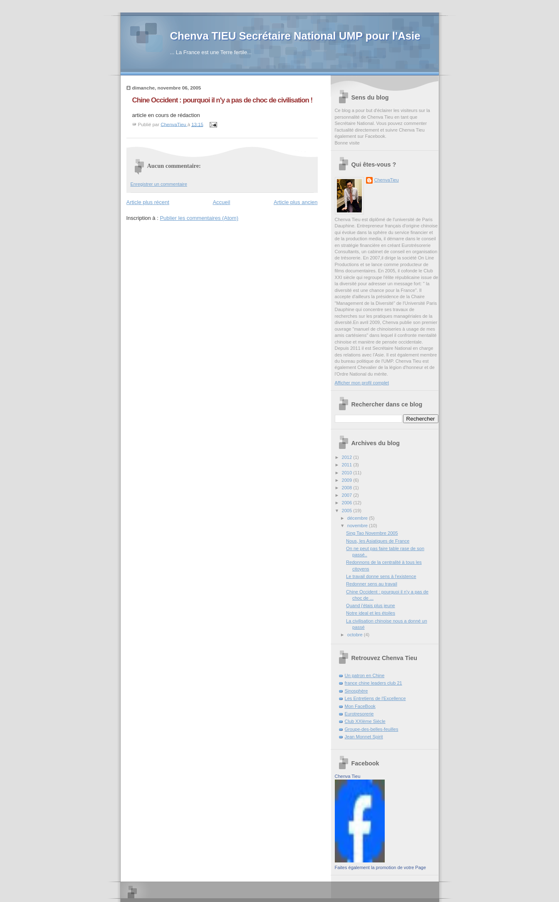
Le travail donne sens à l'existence (381, 576)
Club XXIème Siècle (365, 721)
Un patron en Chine (365, 675)
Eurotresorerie (359, 713)
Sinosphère (356, 690)
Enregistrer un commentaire (159, 184)
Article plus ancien (296, 202)
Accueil (221, 202)
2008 (348, 487)
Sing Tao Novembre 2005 (372, 533)
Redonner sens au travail (371, 583)
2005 (348, 510)
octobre (355, 634)
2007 (348, 495)
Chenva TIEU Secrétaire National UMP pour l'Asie (295, 36)
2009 (348, 480)
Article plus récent (147, 202)
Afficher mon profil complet (362, 382)
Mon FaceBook (360, 706)
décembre (358, 518)
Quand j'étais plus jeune (370, 605)
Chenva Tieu (348, 776)
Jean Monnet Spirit (364, 736)
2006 (348, 502)
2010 (348, 472)
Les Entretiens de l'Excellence (375, 698)
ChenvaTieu (386, 179)
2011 (348, 464)
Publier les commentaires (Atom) (199, 218)
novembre (358, 525)
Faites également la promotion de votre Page (380, 867)
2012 (348, 457)
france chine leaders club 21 (373, 682)
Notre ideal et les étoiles (370, 612)
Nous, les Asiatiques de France (377, 540)
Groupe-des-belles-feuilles (371, 729)
